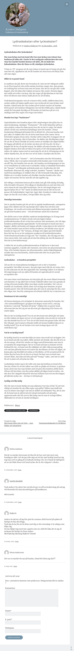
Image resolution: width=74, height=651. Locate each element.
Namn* (8, 611)
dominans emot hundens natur (15, 410)
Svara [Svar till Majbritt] (16, 541)
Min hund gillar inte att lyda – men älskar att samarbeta (18, 424)
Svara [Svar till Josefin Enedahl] (19, 502)
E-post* (8, 619)
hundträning (34, 410)
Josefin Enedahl (16, 481)
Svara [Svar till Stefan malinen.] (19, 470)
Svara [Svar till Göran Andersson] (15, 566)
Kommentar (10, 588)
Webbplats (9, 628)
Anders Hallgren (15, 29)
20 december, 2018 (49, 46)
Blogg (17, 405)
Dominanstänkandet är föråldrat (52, 423)
